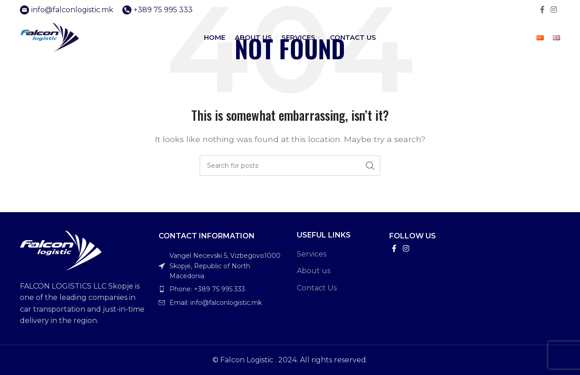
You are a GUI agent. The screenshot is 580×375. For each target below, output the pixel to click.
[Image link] (61, 250)
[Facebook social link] (542, 10)
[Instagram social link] (554, 10)
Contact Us (317, 288)
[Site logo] (56, 40)
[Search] (290, 165)
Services (311, 254)
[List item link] (221, 289)
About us (313, 270)
